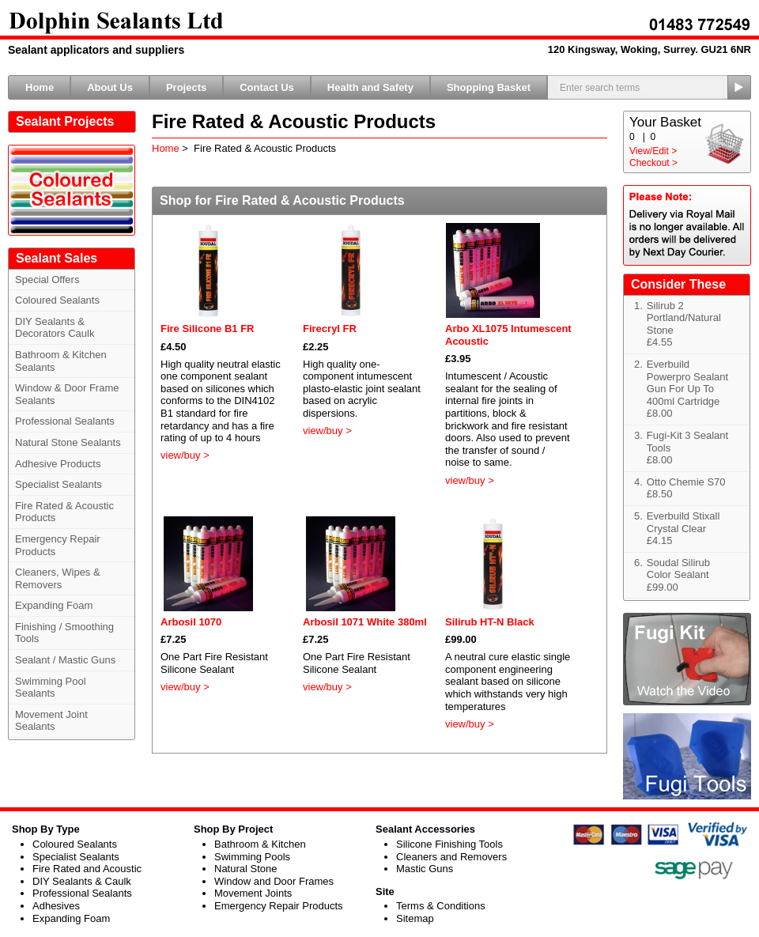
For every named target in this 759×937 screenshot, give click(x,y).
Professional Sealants (65, 421)
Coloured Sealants (57, 300)
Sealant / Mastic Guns (65, 660)
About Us (110, 87)
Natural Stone (246, 869)
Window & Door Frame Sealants (67, 394)
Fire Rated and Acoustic (87, 869)
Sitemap (415, 918)
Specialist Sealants (58, 484)
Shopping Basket (489, 87)
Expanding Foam (54, 605)
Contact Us (267, 87)
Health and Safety (370, 87)
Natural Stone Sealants (68, 442)
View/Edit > (653, 151)
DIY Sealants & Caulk (81, 881)
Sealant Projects (65, 121)
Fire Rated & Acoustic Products (64, 512)
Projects (186, 87)
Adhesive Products (57, 464)
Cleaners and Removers (451, 857)
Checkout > (653, 162)
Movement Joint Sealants (51, 720)
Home (39, 87)
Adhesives (56, 906)
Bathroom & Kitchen (260, 844)
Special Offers (47, 279)
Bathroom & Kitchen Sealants (61, 361)
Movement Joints (253, 893)
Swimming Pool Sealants (50, 687)
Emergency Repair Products (57, 545)
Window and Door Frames (274, 881)
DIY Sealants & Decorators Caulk (54, 327)
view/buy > (185, 455)
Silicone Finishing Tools (449, 844)
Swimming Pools (252, 857)
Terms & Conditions (440, 906)
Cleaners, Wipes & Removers (57, 578)
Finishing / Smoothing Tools (64, 633)
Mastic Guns (424, 869)
